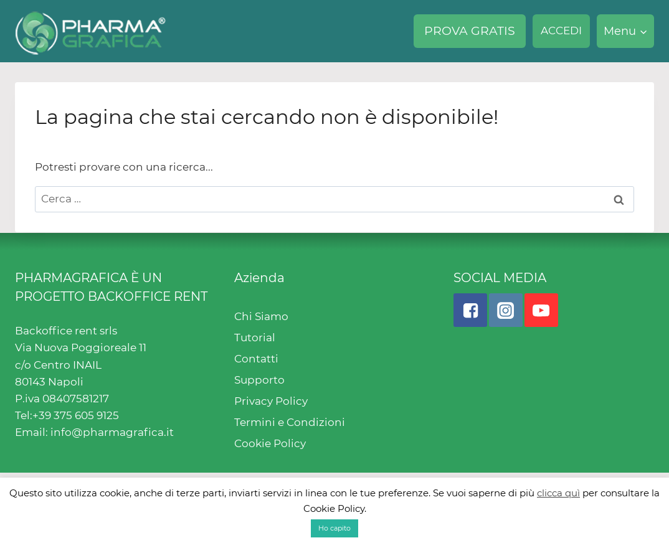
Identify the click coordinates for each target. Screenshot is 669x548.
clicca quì (558, 493)
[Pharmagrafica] (90, 31)
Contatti (256, 358)
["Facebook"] (470, 310)
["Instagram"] (506, 310)
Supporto (259, 380)
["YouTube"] (541, 310)
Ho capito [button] (334, 528)
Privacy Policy (271, 401)
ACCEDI (561, 30)
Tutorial (254, 337)
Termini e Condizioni (289, 422)
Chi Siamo (261, 316)
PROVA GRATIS (469, 31)
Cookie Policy (270, 443)
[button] (643, 31)
